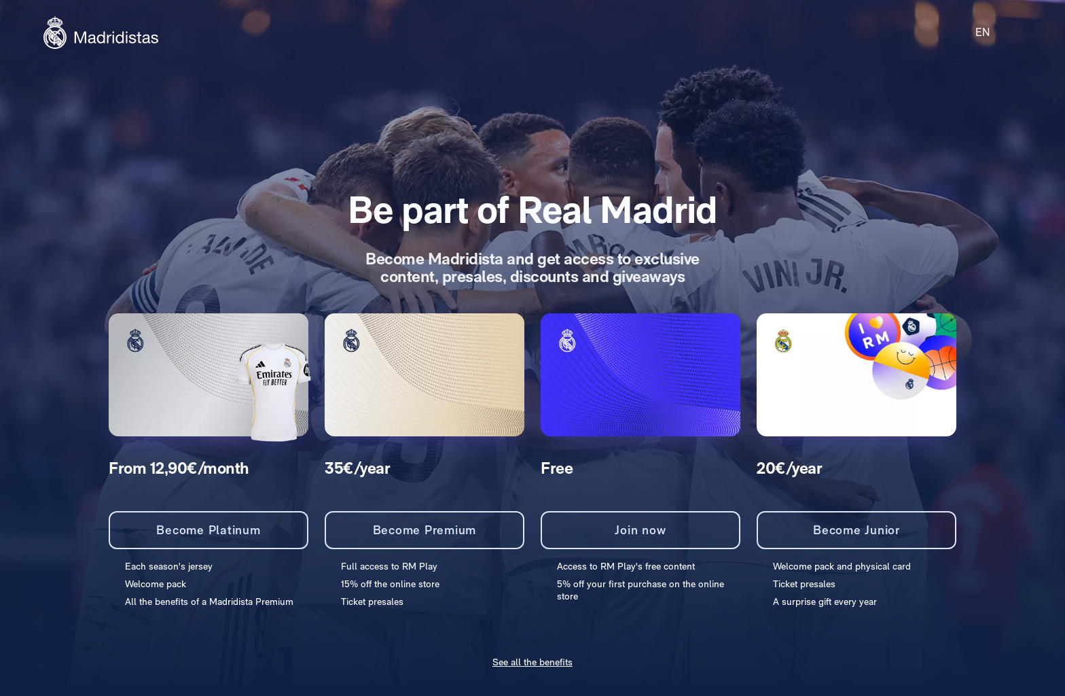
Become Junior (856, 530)
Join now (640, 530)
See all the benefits (532, 662)
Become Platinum (208, 530)
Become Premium (425, 530)
